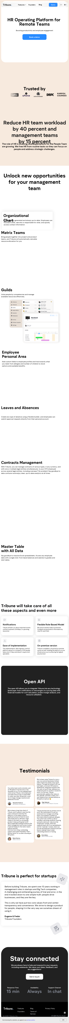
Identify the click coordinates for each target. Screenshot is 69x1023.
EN (61, 5)
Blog (40, 5)
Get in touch (34, 977)
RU (65, 5)
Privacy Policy (50, 1008)
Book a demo (34, 37)
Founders (31, 5)
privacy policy (31, 1020)
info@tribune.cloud (58, 1016)
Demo (53, 5)
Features (21, 5)
